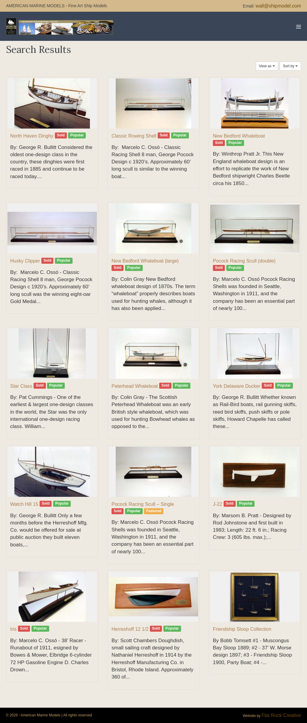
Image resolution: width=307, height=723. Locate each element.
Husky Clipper (25, 260)
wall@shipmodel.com (278, 5)
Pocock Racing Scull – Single (143, 504)
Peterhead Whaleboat (135, 386)
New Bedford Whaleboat (239, 135)
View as (267, 66)
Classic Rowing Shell (134, 135)
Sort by (290, 66)
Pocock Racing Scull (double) (244, 260)
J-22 (217, 504)
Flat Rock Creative (281, 715)
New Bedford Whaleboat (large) (145, 260)
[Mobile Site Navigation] (298, 26)
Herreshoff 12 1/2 (130, 629)
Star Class (21, 386)
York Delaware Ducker (237, 386)
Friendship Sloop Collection (242, 629)
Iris (13, 629)
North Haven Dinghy (31, 135)
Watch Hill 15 (24, 504)
